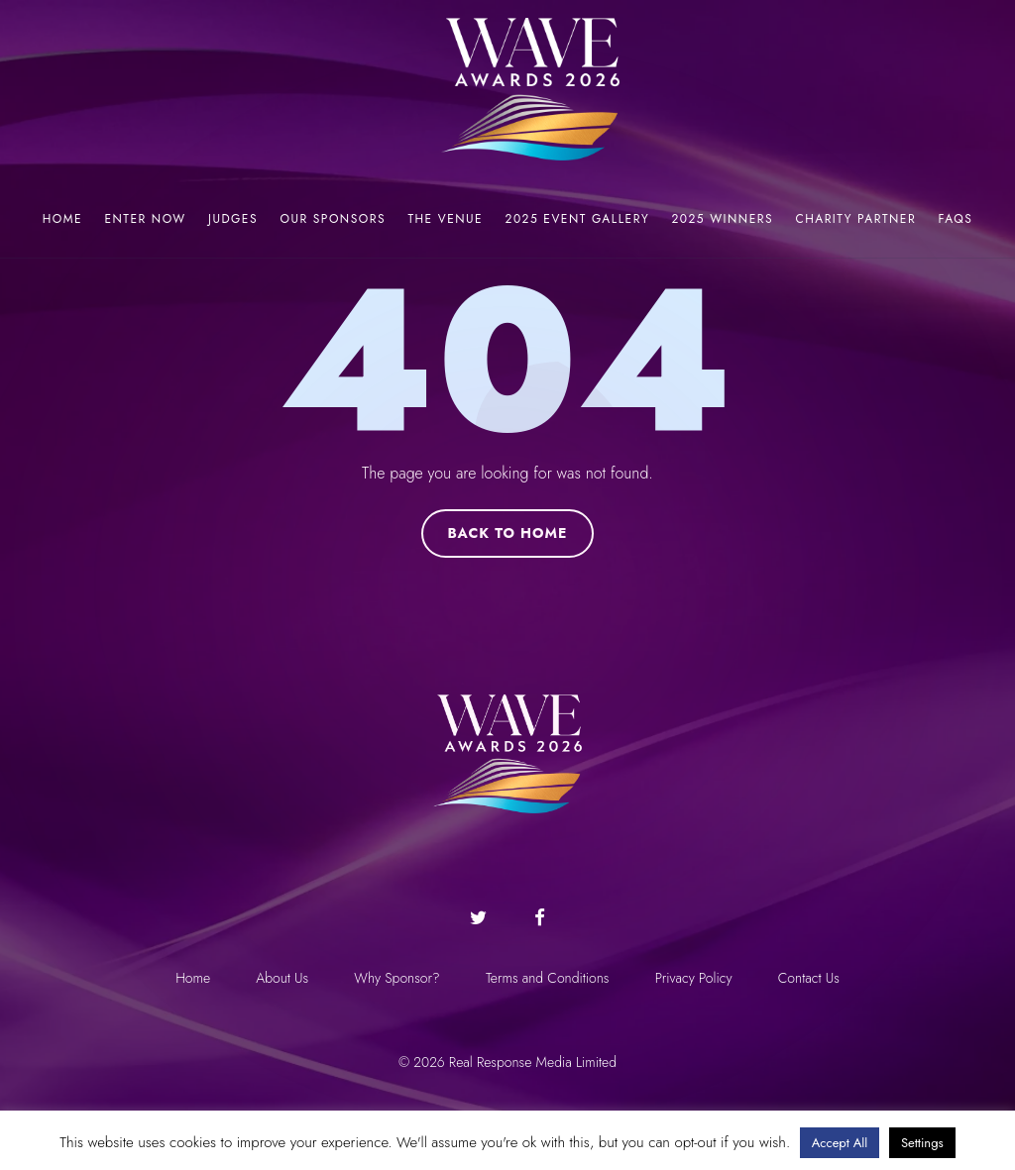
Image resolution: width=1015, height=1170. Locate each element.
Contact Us (813, 978)
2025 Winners (723, 219)
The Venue (445, 219)
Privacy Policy (695, 978)
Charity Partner (855, 219)
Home (62, 219)
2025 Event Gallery (578, 219)
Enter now (144, 219)
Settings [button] (922, 1142)
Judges (233, 219)
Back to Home (507, 533)
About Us (280, 978)
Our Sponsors (333, 219)
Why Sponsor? (395, 978)
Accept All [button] (840, 1142)
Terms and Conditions (549, 978)
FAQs (956, 219)
